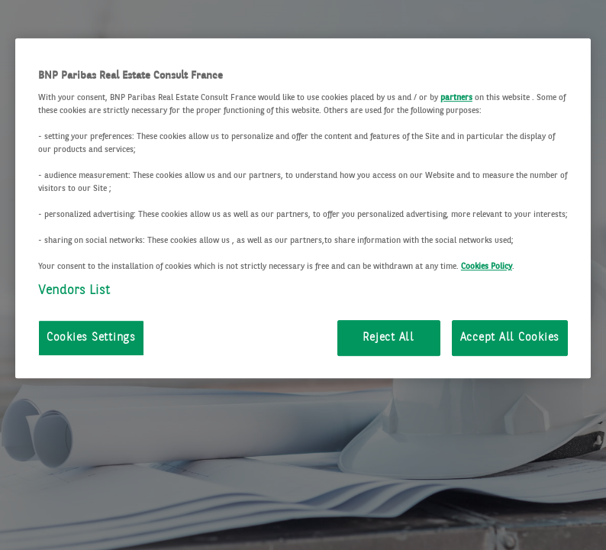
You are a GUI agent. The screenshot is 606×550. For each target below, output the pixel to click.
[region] (303, 208)
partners (456, 97)
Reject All (388, 338)
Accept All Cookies (510, 338)
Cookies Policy (486, 267)
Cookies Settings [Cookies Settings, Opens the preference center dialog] (91, 338)
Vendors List (74, 291)
